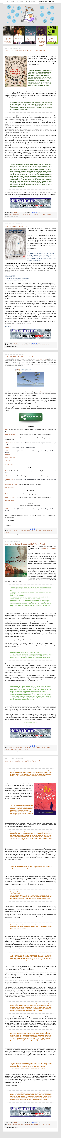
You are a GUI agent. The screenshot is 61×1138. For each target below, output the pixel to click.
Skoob (6, 429)
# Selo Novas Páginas (23, 749)
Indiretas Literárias (9, 461)
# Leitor (31, 530)
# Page (46, 530)
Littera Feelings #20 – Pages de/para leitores (21, 356)
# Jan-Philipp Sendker (25, 214)
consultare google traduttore (48, 548)
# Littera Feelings (39, 530)
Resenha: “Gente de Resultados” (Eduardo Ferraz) (52, 39)
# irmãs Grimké (38, 1124)
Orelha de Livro (9, 464)
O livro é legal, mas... (10, 457)
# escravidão (23, 1124)
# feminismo (30, 1124)
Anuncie (28, 1)
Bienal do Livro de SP (41, 359)
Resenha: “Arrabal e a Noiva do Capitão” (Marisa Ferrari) (25, 544)
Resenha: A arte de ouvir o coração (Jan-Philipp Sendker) (25, 50)
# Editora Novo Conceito (21, 344)
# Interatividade (24, 530)
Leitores (7, 447)
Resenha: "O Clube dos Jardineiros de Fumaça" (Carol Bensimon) (8, 39)
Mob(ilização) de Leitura (11, 484)
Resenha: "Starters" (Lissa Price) (16, 226)
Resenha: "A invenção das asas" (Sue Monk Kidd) (22, 761)
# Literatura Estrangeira (39, 214)
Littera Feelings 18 (39, 392)
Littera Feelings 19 (50, 392)
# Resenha (49, 214)
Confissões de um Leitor (11, 437)
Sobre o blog (14, 1)
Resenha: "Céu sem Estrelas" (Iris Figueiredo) (30, 38)
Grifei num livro (9, 451)
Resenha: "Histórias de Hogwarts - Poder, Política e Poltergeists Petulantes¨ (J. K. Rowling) (41, 41)
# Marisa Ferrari (40, 747)
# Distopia (11, 344)
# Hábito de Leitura (13, 530)
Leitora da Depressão (10, 434)
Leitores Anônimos (10, 442)
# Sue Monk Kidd (23, 1126)
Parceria (22, 1)
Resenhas (33, 1)
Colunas (9, 3)
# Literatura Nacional (29, 747)
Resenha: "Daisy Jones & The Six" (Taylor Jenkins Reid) (19, 39)
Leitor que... (8, 454)
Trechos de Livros (9, 500)
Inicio (8, 1)
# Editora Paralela (13, 214)
